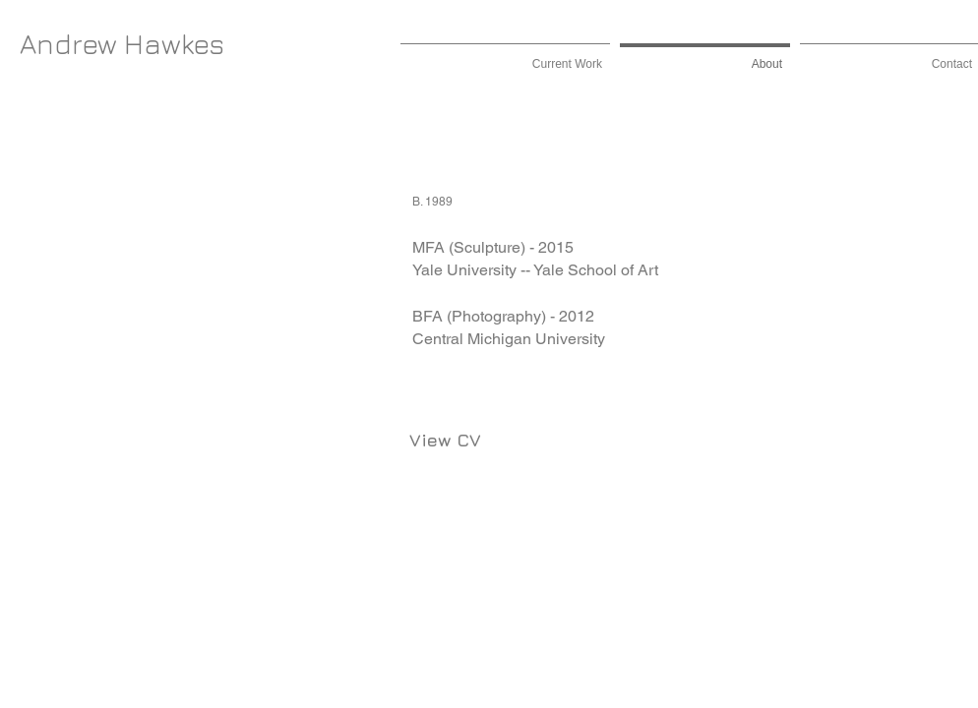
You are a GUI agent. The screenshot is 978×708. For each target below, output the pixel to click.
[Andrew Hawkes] (122, 44)
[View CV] (445, 440)
